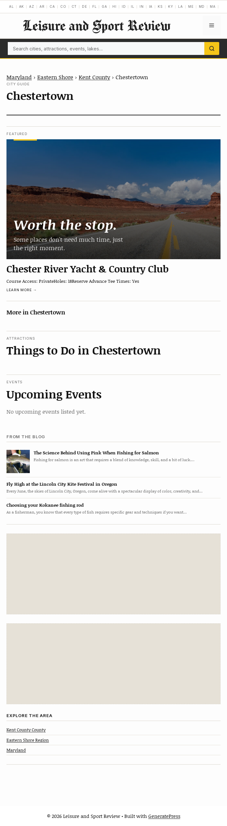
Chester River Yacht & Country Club (87, 268)
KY (170, 6)
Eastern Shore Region (27, 740)
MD (202, 6)
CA (52, 6)
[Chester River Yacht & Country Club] (113, 199)
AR (42, 6)
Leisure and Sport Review (96, 25)
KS (160, 6)
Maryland (19, 77)
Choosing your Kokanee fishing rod (45, 505)
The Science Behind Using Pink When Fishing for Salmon (96, 452)
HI (114, 6)
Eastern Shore (55, 77)
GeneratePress (164, 816)
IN (142, 6)
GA (104, 6)
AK (21, 6)
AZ (31, 6)
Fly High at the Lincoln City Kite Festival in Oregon (61, 484)
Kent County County (26, 730)
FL (94, 6)
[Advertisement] (113, 574)
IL (132, 6)
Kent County (94, 77)
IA (151, 6)
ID (124, 6)
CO (63, 6)
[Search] (211, 48)
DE (84, 6)
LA (180, 6)
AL (11, 6)
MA (213, 6)
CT (74, 6)
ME (191, 6)
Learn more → (21, 290)
